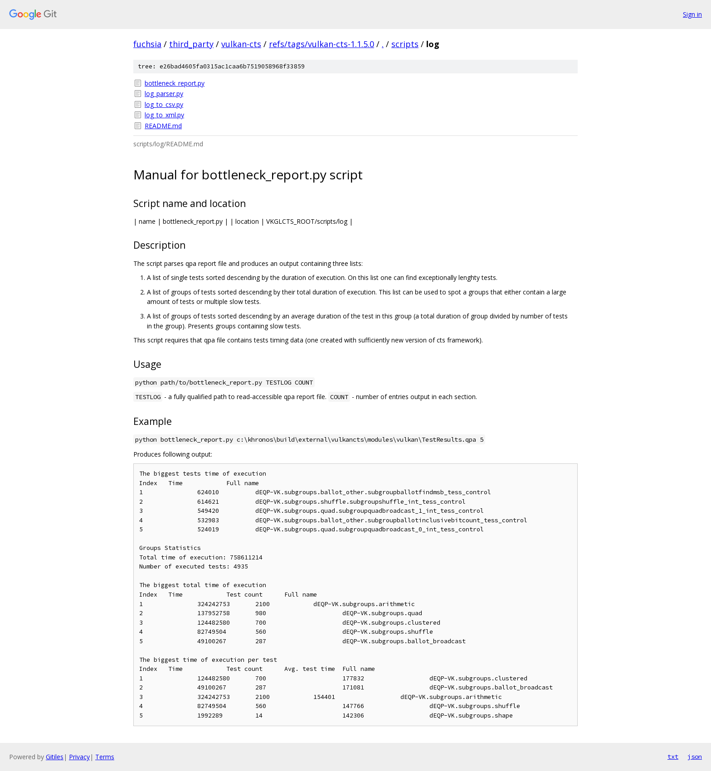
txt (672, 756)
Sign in (692, 14)
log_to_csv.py (164, 104)
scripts (405, 44)
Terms (104, 756)
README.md (163, 125)
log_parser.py (164, 93)
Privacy (79, 756)
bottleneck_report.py (175, 83)
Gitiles (54, 756)
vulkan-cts (241, 44)
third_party (191, 44)
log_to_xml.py (164, 115)
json (694, 756)
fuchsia (147, 44)
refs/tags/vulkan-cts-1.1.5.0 (321, 44)
